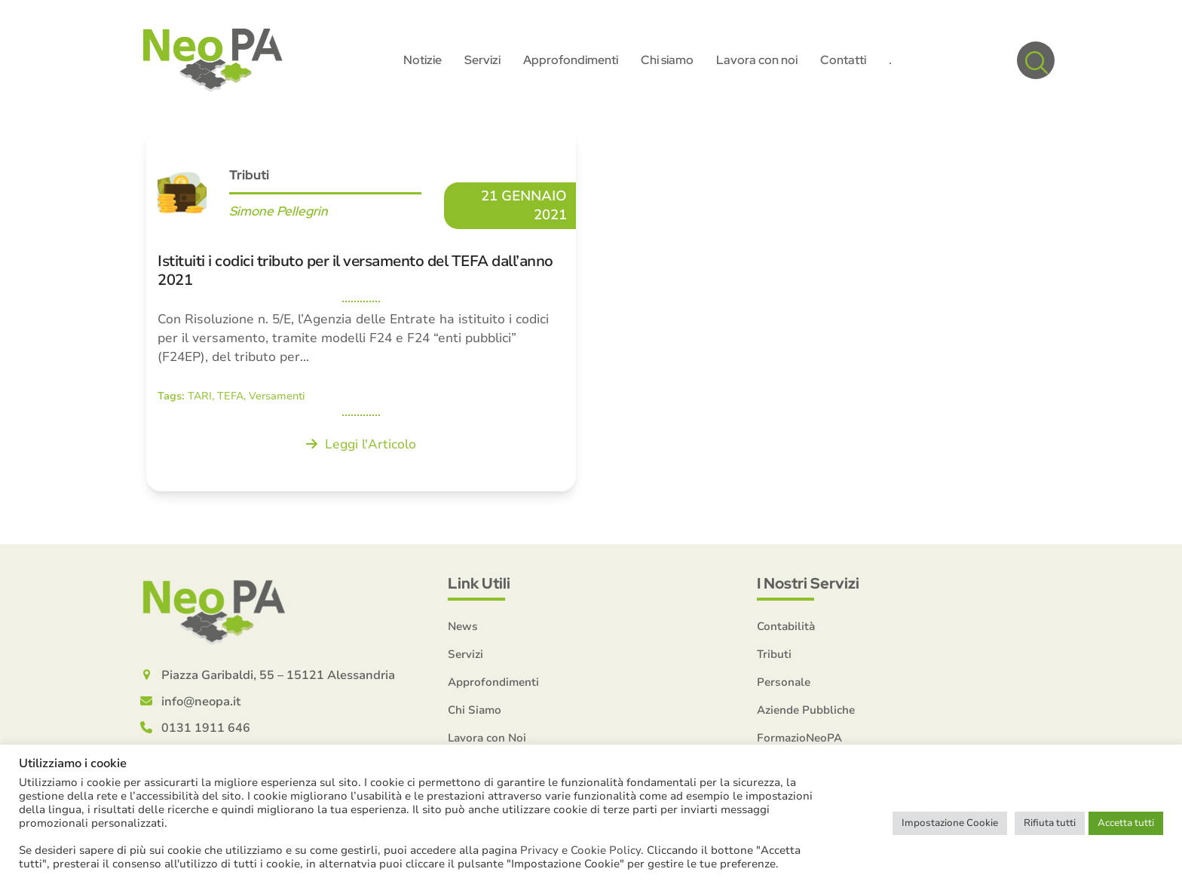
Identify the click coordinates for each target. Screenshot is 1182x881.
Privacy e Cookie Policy (580, 850)
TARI (200, 396)
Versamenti (277, 396)
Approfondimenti (493, 682)
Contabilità (786, 626)
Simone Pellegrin (278, 211)
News (463, 626)
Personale (783, 682)
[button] (1036, 60)
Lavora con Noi (487, 737)
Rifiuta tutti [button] (1050, 823)
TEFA (230, 396)
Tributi (249, 175)
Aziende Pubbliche (806, 709)
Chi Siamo (474, 709)
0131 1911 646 (205, 728)
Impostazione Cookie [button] (950, 823)
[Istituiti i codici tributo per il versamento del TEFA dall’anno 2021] (361, 310)
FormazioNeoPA (799, 737)
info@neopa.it (200, 701)
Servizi (465, 654)
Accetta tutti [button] (1126, 823)
